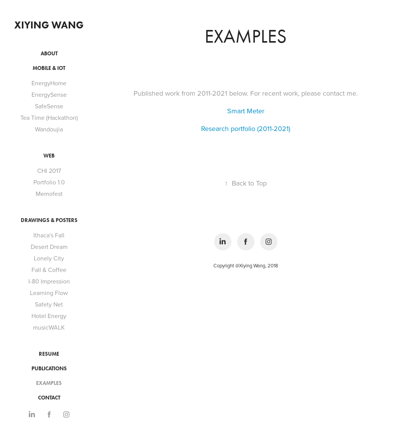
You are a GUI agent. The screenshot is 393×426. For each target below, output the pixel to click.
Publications (49, 368)
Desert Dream (49, 246)
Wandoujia (49, 129)
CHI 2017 (49, 170)
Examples (49, 383)
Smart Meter (245, 111)
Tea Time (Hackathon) (49, 117)
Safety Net (49, 304)
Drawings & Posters (49, 220)
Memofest (49, 193)
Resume (49, 354)
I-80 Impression (49, 281)
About (49, 53)
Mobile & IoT (49, 68)
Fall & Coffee (48, 269)
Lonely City (49, 258)
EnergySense (49, 94)
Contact (49, 398)
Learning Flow (49, 292)
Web (48, 155)
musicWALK (49, 327)
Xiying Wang (49, 25)
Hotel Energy (48, 316)
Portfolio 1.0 (49, 182)
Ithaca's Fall (48, 235)
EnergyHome (48, 83)
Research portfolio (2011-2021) (245, 128)
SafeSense (49, 106)
